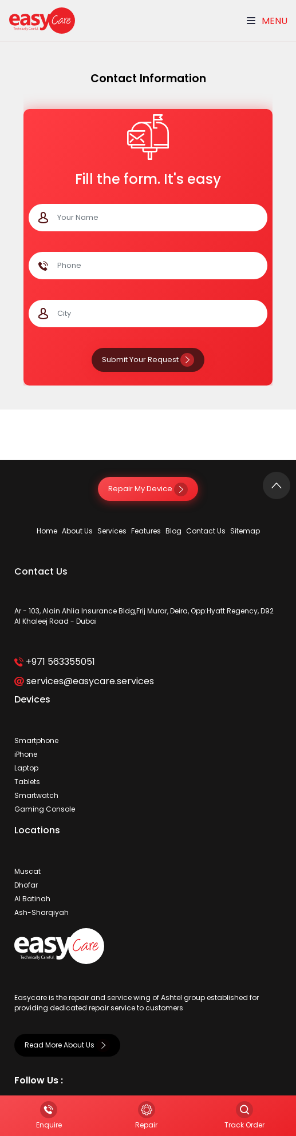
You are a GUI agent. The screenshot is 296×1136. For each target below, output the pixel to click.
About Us (77, 531)
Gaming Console (44, 809)
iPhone (25, 754)
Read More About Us (67, 1045)
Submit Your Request (148, 359)
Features (146, 531)
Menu (267, 20)
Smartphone (36, 740)
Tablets (27, 781)
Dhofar (26, 885)
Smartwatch (36, 795)
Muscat (27, 871)
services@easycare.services (83, 681)
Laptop (26, 768)
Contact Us (206, 531)
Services (112, 531)
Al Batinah (32, 899)
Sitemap (245, 531)
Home (47, 531)
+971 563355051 (54, 661)
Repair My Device (148, 488)
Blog (173, 531)
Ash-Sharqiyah (41, 912)
